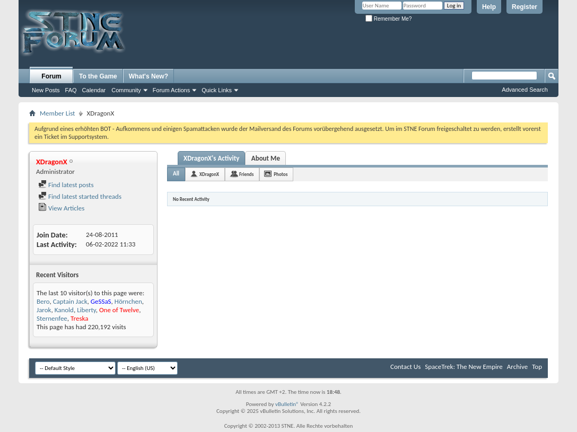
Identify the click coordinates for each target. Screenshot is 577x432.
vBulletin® (287, 404)
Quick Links (217, 90)
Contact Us (405, 367)
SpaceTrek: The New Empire (464, 367)
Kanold (64, 310)
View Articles (61, 208)
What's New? (148, 76)
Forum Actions (171, 90)
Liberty (86, 310)
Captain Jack (70, 301)
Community (126, 90)
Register (524, 7)
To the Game (98, 76)
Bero (43, 301)
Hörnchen (128, 301)
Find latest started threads (79, 196)
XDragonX (209, 174)
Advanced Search (525, 89)
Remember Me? (388, 19)
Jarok (44, 310)
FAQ (71, 90)
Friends (246, 174)
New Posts (46, 90)
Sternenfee (52, 318)
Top (537, 367)
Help (489, 7)
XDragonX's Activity (211, 158)
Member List (57, 113)
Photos (280, 174)
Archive (517, 367)
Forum (51, 76)
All (176, 173)
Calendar (94, 90)
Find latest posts (66, 185)
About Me (265, 158)
